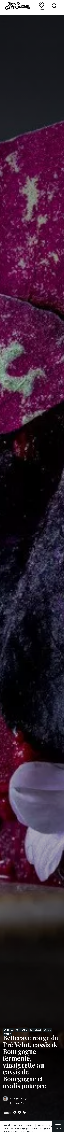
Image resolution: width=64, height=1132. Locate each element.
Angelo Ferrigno (21, 1098)
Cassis (47, 1029)
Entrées (8, 1029)
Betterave (35, 1029)
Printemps (21, 1029)
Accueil (6, 1125)
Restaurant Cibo (17, 1103)
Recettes (18, 1125)
